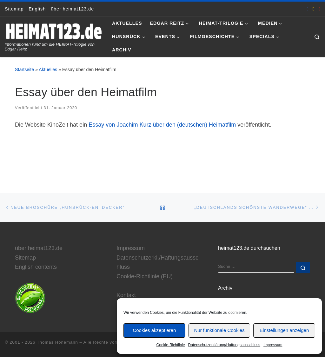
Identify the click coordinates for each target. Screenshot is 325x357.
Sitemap (25, 257)
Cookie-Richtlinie (170, 345)
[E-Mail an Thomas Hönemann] (314, 8)
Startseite (24, 69)
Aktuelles (48, 69)
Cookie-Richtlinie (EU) (144, 276)
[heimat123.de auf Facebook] (308, 8)
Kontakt (126, 295)
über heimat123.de (39, 248)
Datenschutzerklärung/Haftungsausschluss (224, 345)
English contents (36, 267)
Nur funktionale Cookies (219, 330)
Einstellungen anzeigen (284, 330)
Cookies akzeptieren (154, 330)
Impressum (272, 345)
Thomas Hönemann (57, 342)
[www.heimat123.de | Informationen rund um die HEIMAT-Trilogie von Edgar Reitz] (54, 30)
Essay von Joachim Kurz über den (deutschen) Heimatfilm (162, 125)
